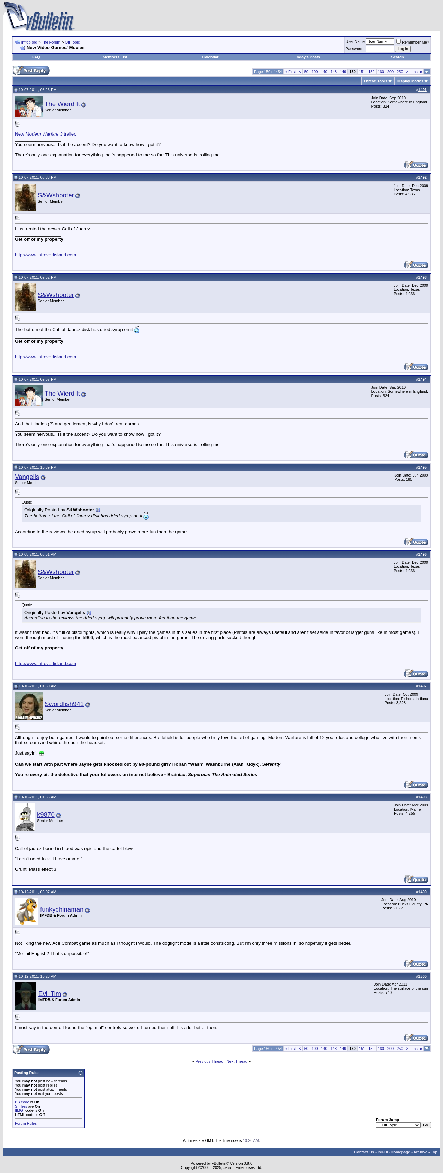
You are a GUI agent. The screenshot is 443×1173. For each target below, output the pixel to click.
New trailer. (45, 134)
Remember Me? (412, 42)
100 (314, 72)
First (290, 72)
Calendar (210, 57)
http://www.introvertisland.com (45, 254)
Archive (420, 1152)
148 (334, 72)
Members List (115, 57)
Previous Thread (210, 1061)
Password (354, 49)
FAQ (36, 57)
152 (371, 72)
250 (400, 72)
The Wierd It (62, 104)
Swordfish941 (64, 704)
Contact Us (364, 1152)
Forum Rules (26, 1123)
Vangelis (27, 476)
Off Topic (72, 42)
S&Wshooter (56, 195)
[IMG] (19, 1110)
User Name (355, 41)
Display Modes (410, 81)
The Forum (51, 42)
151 (362, 72)
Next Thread (237, 1061)
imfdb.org (29, 42)
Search (397, 57)
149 (343, 72)
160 (381, 72)
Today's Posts (307, 57)
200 (390, 72)
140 (324, 72)
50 (306, 72)
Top (434, 1152)
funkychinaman (61, 909)
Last (417, 72)
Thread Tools (375, 81)
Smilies (21, 1106)
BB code (22, 1102)
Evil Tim (49, 993)
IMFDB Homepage (394, 1152)
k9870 (46, 814)
